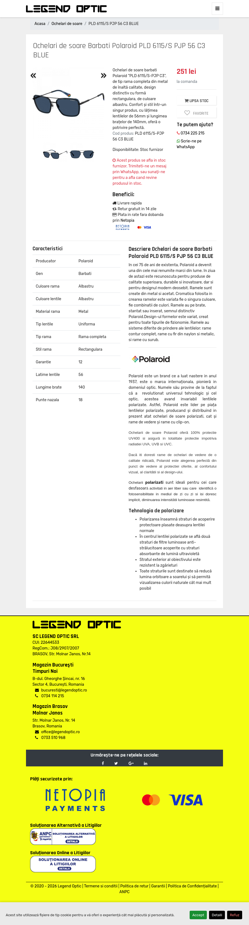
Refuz (234, 915)
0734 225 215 (191, 133)
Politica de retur (134, 886)
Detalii (217, 915)
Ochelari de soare (66, 23)
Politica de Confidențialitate (192, 886)
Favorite (196, 113)
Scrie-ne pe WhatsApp (189, 144)
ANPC (124, 892)
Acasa (39, 23)
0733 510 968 (50, 737)
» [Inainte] (103, 75)
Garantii (158, 886)
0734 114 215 (49, 696)
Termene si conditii (100, 886)
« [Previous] (33, 75)
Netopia (127, 220)
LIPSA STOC (197, 100)
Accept (198, 915)
